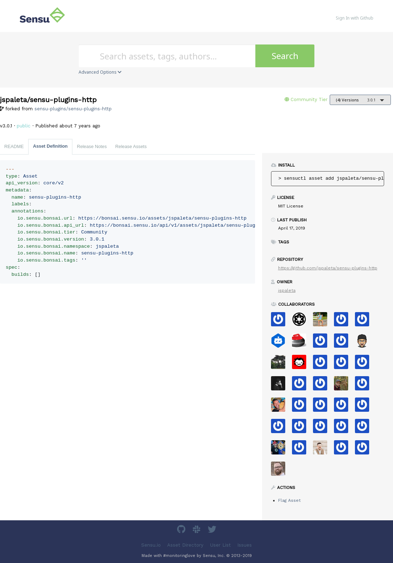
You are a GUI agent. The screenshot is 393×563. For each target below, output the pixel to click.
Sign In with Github (354, 18)
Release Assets (131, 146)
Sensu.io (151, 545)
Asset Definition (50, 146)
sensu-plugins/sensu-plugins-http (73, 108)
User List (220, 545)
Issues (244, 545)
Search (285, 56)
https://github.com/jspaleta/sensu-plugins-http (327, 267)
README (14, 146)
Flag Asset (289, 500)
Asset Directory (185, 545)
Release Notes (92, 146)
